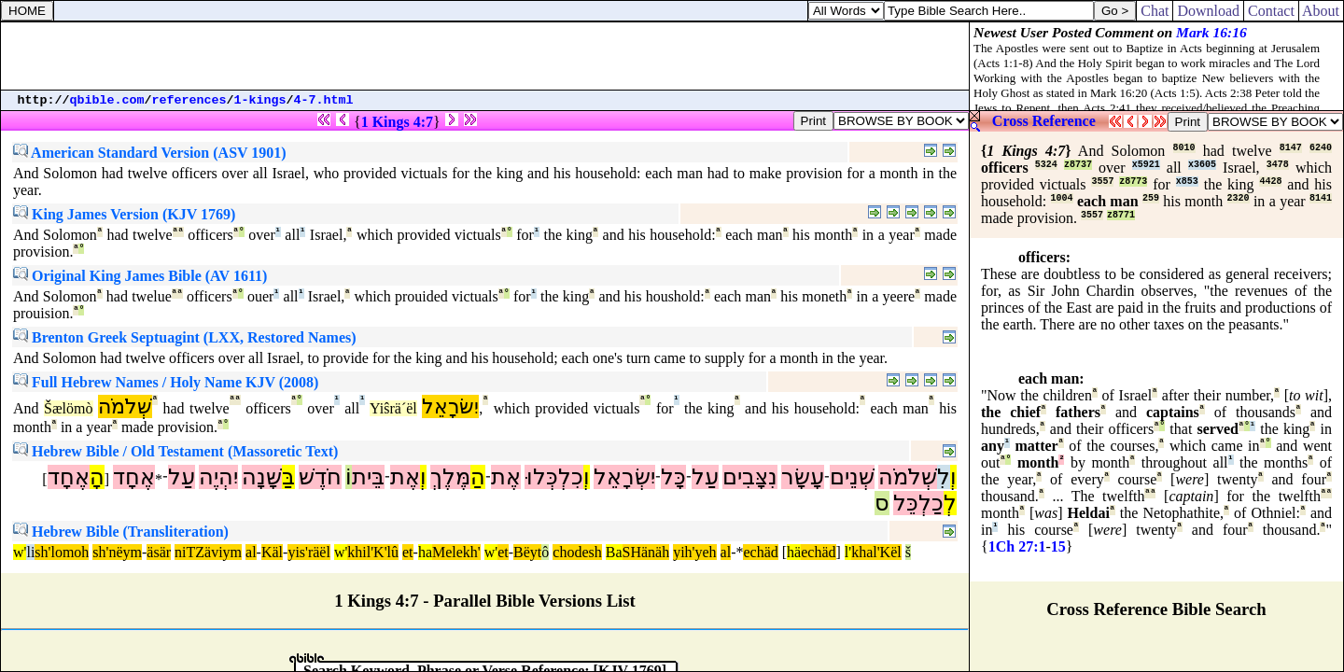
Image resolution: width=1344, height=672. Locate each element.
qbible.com (107, 100)
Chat (1154, 11)
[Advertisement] (485, 56)
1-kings (260, 100)
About (1321, 11)
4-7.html (324, 100)
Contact (1271, 11)
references (189, 100)
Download (1208, 11)
